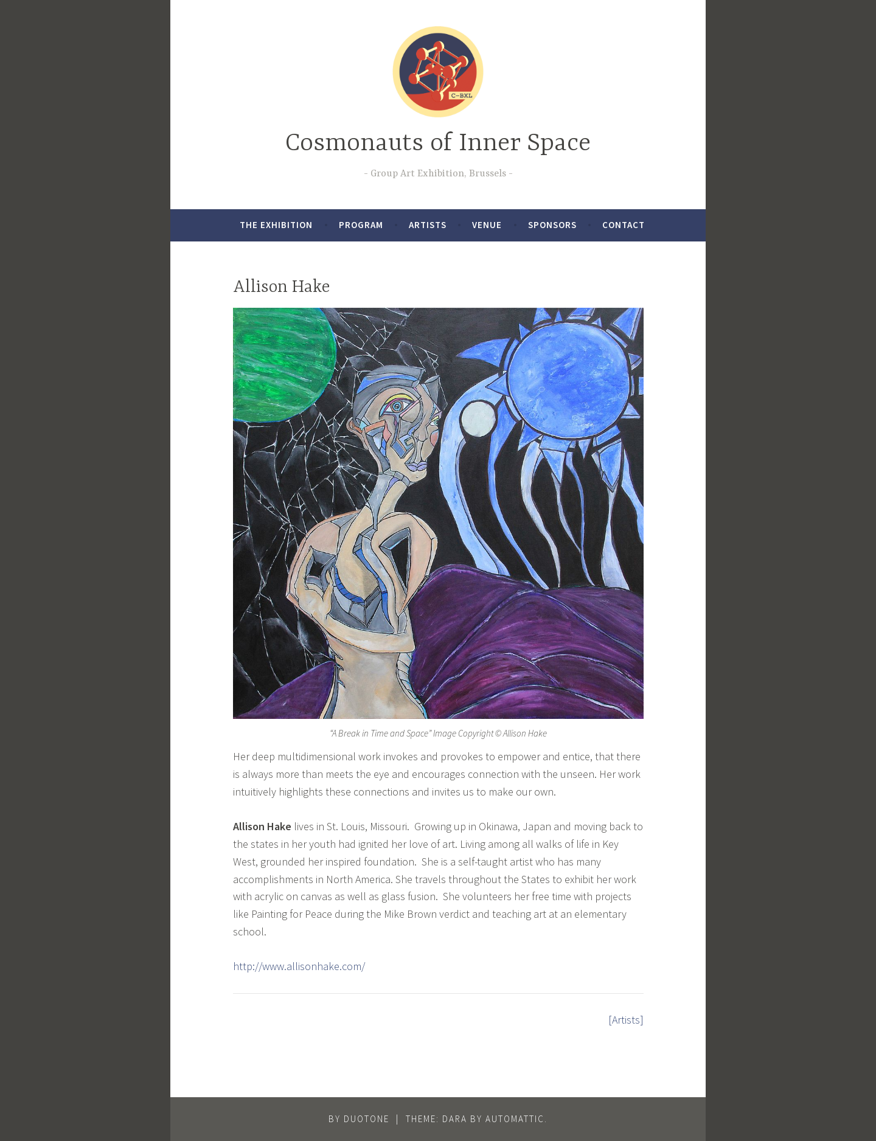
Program (361, 225)
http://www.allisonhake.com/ (299, 966)
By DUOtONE (358, 1119)
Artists (428, 225)
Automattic (514, 1119)
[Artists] (626, 1020)
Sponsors (552, 225)
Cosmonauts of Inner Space (438, 144)
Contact (623, 225)
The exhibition (276, 225)
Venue (487, 225)
